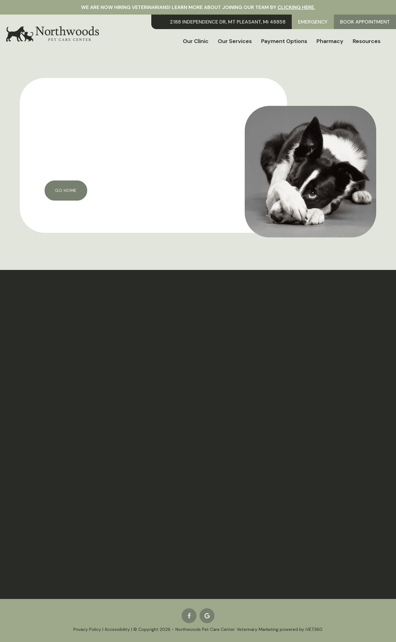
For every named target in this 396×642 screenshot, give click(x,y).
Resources (367, 41)
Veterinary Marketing (257, 629)
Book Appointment (365, 22)
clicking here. (296, 7)
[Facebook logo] (189, 615)
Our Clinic (196, 41)
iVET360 (313, 629)
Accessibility (117, 629)
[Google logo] (207, 615)
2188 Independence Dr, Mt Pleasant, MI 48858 (228, 22)
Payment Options (284, 41)
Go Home (66, 190)
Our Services (235, 41)
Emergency (313, 22)
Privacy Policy (87, 629)
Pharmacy (329, 41)
